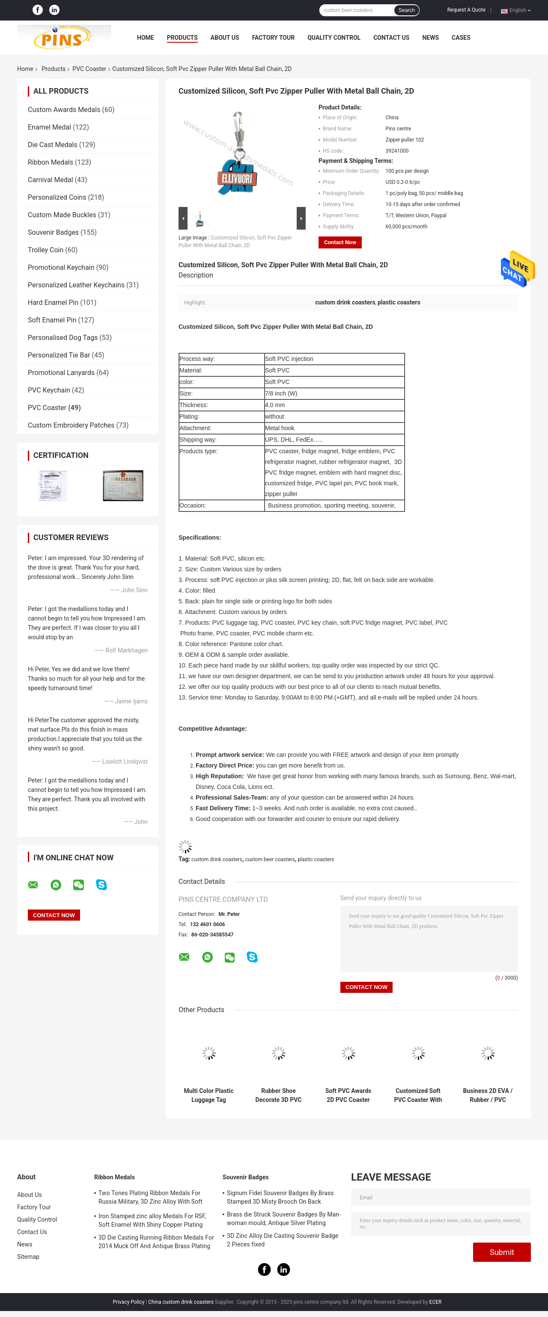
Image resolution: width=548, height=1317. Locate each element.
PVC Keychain (49, 390)
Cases (461, 37)
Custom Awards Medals (64, 110)
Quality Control (333, 37)
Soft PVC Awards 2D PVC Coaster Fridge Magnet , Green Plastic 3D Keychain (348, 1095)
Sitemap (28, 1256)
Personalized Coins (57, 197)
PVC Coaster (89, 68)
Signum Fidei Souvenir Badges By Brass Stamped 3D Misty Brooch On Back (280, 1197)
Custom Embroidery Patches (71, 425)
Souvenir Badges (53, 232)
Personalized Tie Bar (59, 355)
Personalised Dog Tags (63, 338)
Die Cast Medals (52, 145)
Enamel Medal (49, 127)
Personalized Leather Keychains (76, 285)
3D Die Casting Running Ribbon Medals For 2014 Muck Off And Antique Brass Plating (156, 1241)
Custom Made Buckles (62, 215)
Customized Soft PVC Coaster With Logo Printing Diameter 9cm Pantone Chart (418, 1095)
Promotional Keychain (61, 267)
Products (182, 37)
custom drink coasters (216, 859)
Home (145, 37)
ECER (435, 1302)
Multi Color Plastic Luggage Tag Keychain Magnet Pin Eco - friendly (208, 1095)
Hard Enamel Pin (53, 302)
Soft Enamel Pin (52, 320)
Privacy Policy (129, 1302)
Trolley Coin (45, 250)
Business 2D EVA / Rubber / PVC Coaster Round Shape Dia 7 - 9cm (487, 1095)
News (430, 37)
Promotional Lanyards (61, 373)
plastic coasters (316, 859)
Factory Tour (273, 37)
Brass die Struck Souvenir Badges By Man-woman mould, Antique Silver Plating (284, 1218)
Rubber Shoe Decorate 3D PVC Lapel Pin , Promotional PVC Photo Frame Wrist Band (278, 1095)
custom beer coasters (270, 859)
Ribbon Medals (50, 162)
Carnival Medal (50, 180)
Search (407, 10)
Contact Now (340, 242)
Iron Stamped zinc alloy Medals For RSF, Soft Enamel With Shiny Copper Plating (152, 1220)
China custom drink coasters (181, 1302)
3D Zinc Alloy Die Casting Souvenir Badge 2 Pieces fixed (282, 1240)
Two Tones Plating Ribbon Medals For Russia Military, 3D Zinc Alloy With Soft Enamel (150, 1199)
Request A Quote (466, 10)
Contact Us (391, 37)
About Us (225, 37)
